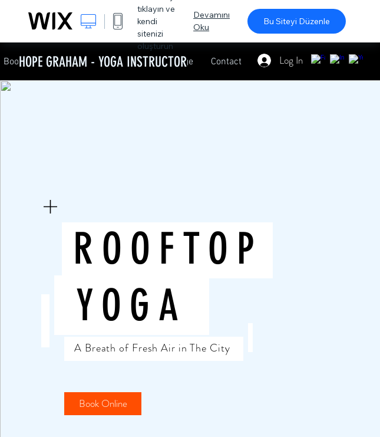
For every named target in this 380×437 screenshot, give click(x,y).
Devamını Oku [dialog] (211, 20)
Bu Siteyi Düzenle (296, 21)
